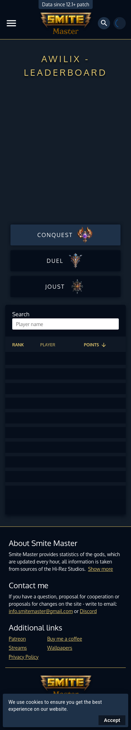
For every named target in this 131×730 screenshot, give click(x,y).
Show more (100, 569)
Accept (112, 720)
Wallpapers (59, 648)
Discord (88, 611)
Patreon (17, 639)
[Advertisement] (65, 153)
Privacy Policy (23, 657)
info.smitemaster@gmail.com (41, 611)
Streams (18, 648)
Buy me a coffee (64, 639)
